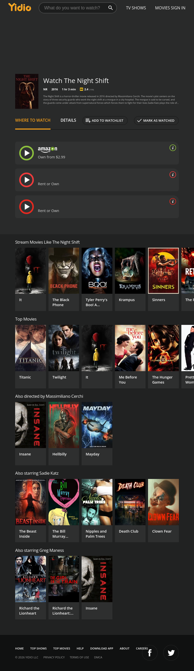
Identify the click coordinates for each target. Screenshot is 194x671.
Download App (101, 648)
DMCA (98, 657)
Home (19, 648)
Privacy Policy (54, 657)
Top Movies (61, 648)
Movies (162, 8)
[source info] (171, 147)
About (124, 648)
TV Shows (136, 8)
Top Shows (38, 648)
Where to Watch (33, 120)
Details (68, 120)
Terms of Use (79, 657)
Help (80, 648)
